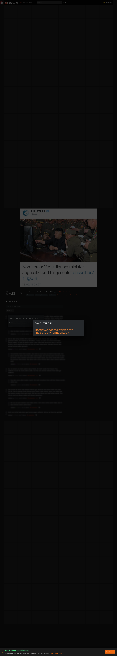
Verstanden (110, 652)
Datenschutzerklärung (56, 653)
